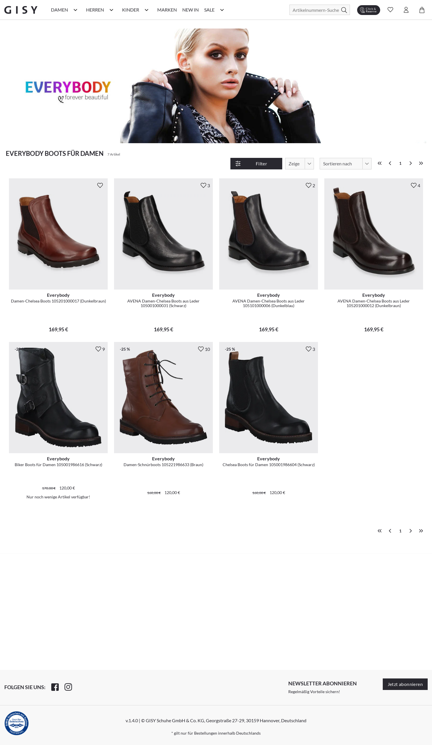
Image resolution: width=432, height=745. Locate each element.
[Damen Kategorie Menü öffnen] (75, 10)
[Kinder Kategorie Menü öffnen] (146, 10)
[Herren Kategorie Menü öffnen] (111, 10)
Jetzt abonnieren (405, 684)
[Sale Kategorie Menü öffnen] (222, 10)
